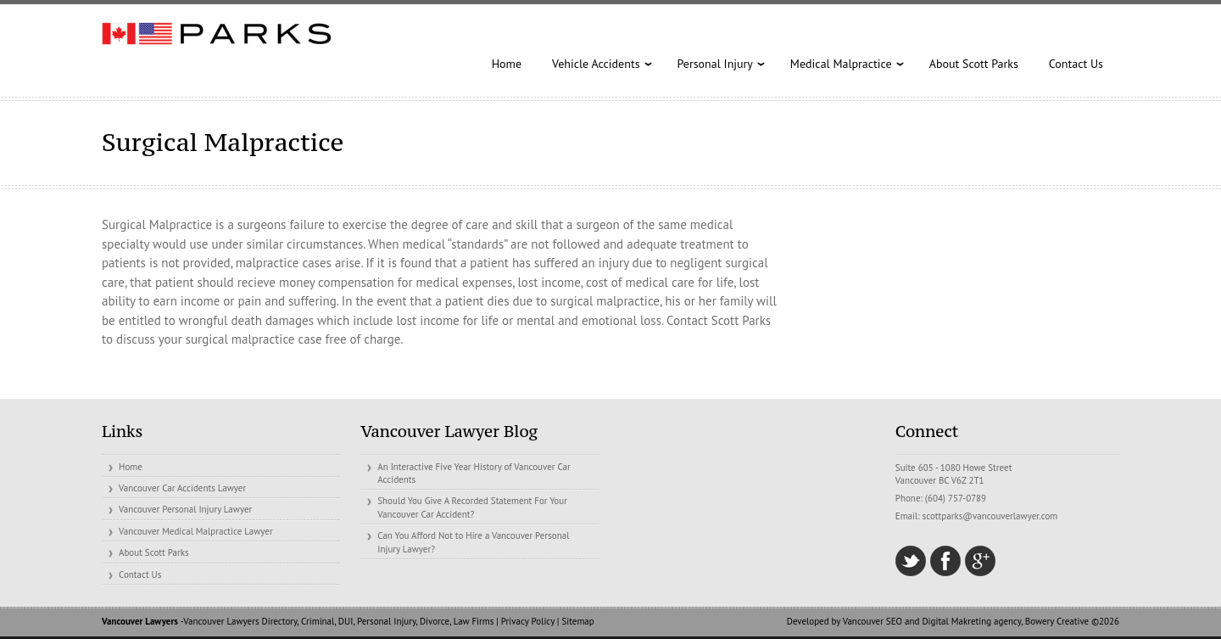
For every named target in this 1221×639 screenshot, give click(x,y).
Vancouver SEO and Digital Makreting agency (932, 621)
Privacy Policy (528, 621)
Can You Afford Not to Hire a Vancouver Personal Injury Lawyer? (473, 542)
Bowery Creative (1057, 621)
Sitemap (577, 621)
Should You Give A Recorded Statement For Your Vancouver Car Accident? (472, 507)
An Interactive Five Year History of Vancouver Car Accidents (473, 473)
